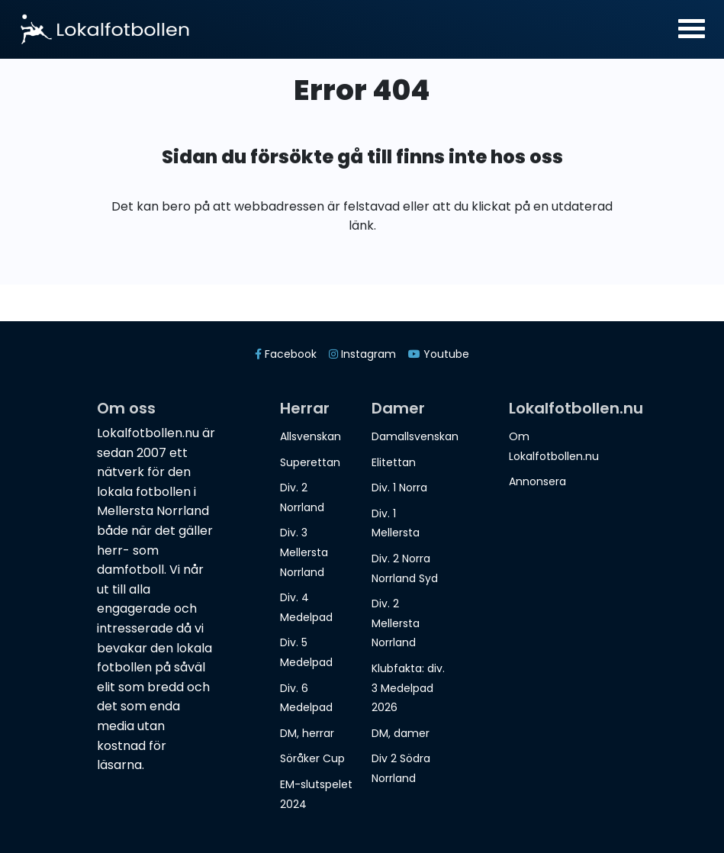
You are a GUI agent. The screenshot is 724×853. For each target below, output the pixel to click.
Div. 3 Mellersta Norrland (304, 552)
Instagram (362, 354)
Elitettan (394, 462)
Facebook (286, 354)
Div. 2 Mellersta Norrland (396, 623)
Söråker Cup (312, 758)
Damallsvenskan (415, 436)
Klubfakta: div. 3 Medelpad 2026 (408, 688)
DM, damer (401, 733)
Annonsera (537, 481)
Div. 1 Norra (399, 487)
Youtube (438, 354)
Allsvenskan (310, 436)
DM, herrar (307, 733)
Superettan (310, 462)
